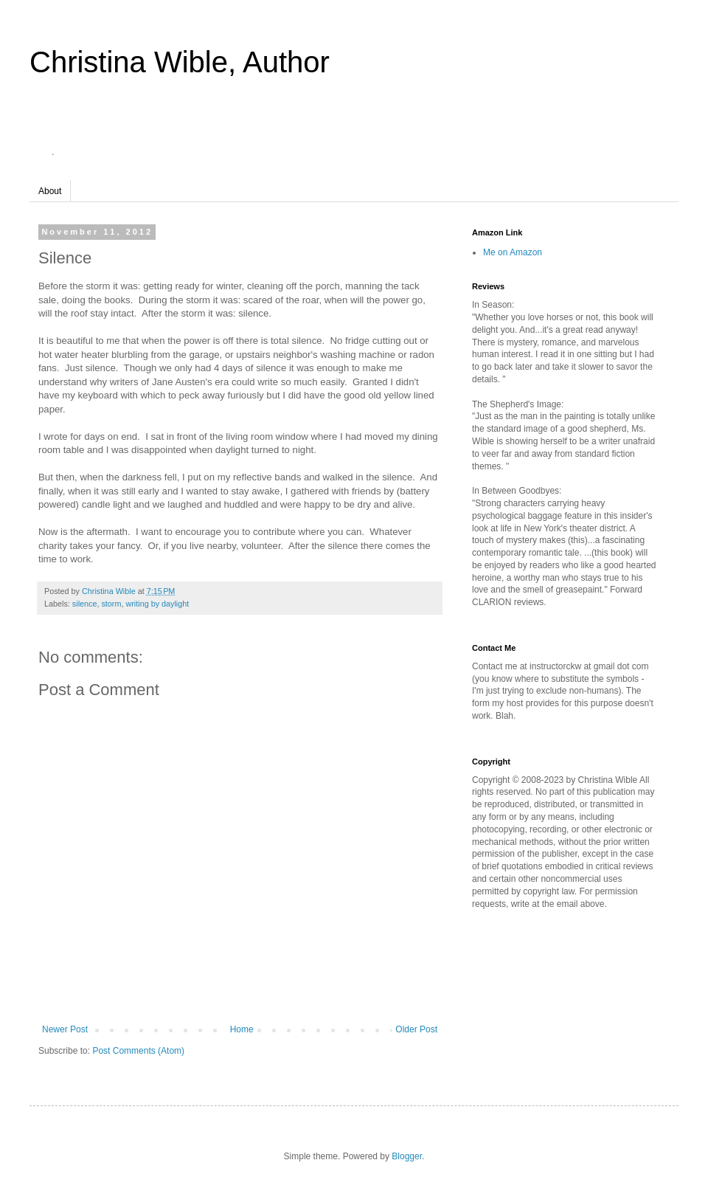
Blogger (407, 1156)
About (49, 191)
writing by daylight (157, 603)
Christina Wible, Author (180, 62)
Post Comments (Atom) (138, 1051)
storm (111, 603)
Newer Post (65, 1029)
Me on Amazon (512, 252)
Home (242, 1029)
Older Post (416, 1029)
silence (84, 603)
